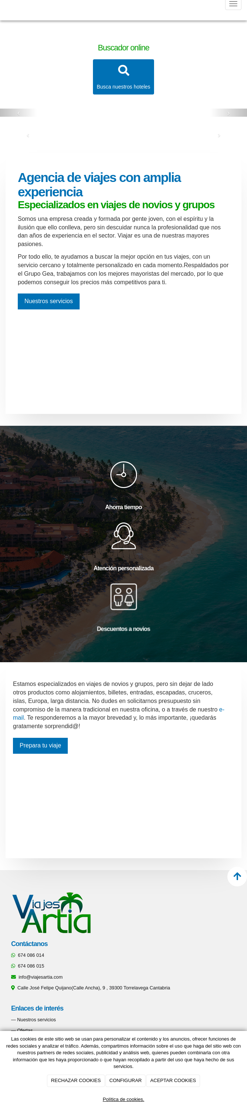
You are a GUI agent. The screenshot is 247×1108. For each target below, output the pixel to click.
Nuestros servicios (36, 1019)
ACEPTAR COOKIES (173, 1080)
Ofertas (25, 1030)
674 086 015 (31, 966)
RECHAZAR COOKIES (76, 1080)
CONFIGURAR (125, 1080)
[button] (18, 113)
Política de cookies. (123, 1099)
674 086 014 (31, 955)
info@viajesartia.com (41, 977)
